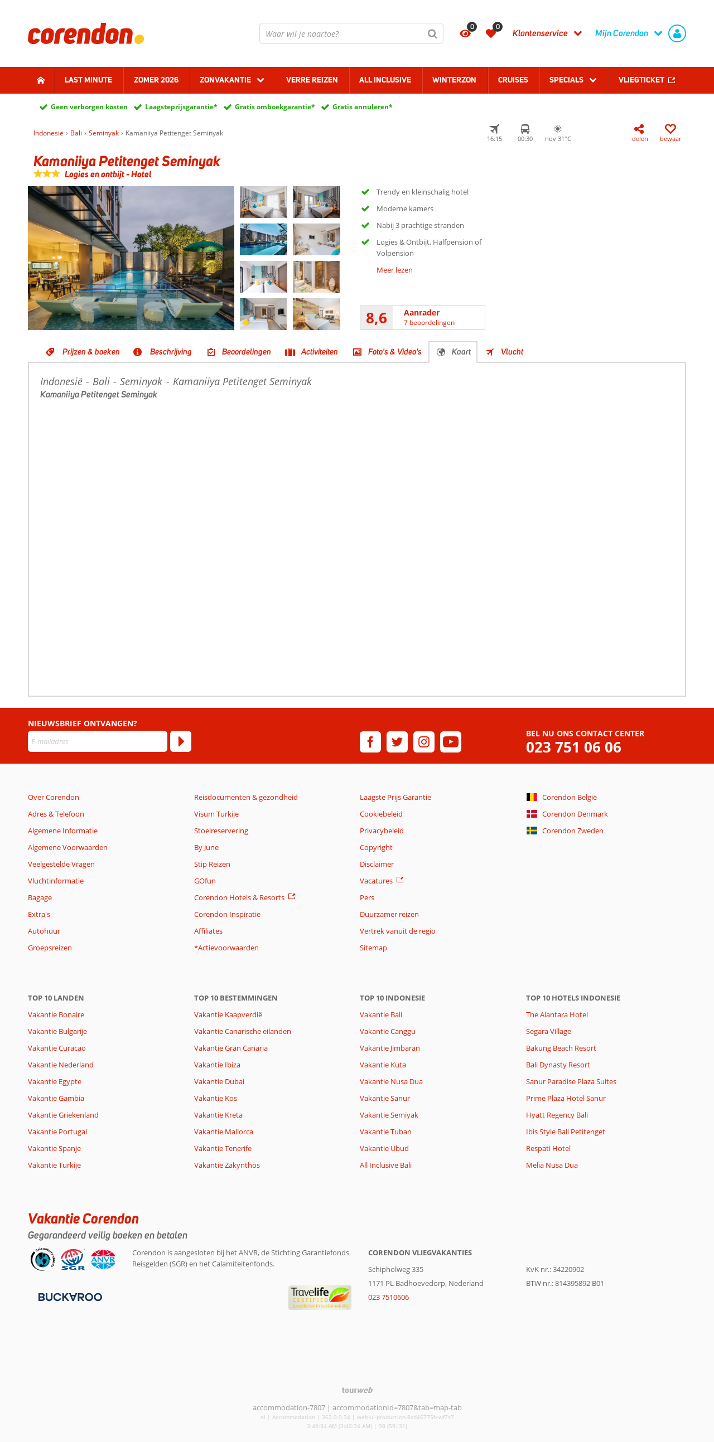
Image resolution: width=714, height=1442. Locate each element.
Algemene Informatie (63, 831)
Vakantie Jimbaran (390, 1048)
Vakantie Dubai (219, 1081)
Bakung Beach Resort (561, 1048)
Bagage (40, 897)
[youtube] (450, 742)
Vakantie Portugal (57, 1132)
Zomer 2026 (156, 80)
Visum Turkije (216, 814)
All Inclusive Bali (386, 1165)
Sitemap (373, 948)
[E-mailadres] (97, 741)
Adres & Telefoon (56, 814)
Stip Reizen (212, 864)
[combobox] (351, 33)
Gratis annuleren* (362, 106)
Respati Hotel (548, 1148)
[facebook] (370, 742)
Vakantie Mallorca (223, 1132)
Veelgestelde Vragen (61, 864)
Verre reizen (312, 80)
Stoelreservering (221, 831)
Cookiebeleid (381, 814)
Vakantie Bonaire (56, 1014)
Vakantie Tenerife (223, 1148)
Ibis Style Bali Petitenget (565, 1132)
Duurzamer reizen (389, 914)
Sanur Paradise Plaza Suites (571, 1081)
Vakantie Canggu (388, 1031)
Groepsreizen (50, 948)
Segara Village (548, 1031)
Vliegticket (641, 80)
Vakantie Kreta (218, 1115)
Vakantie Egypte (54, 1081)
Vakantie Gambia (56, 1098)
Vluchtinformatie (56, 881)
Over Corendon (53, 797)
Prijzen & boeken (91, 352)
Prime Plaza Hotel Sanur (566, 1098)
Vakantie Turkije (54, 1165)
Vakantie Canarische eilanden (242, 1031)
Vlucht (512, 352)
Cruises (513, 80)
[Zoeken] (432, 33)
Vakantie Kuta (383, 1065)
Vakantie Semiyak (389, 1115)
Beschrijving (171, 352)
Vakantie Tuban (386, 1132)
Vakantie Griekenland (63, 1115)
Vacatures (376, 881)
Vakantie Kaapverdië (228, 1014)
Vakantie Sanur (385, 1098)
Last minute (88, 80)
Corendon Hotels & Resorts (239, 897)
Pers (367, 897)
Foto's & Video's (395, 352)
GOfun (205, 881)
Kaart (461, 352)
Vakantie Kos (215, 1098)
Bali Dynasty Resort (558, 1065)
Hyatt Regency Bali (557, 1115)
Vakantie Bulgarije (57, 1031)
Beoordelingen (246, 352)
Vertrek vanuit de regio (398, 931)
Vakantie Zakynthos (227, 1165)
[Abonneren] (180, 741)
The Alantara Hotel (557, 1014)
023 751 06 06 (573, 747)
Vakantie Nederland (61, 1065)
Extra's (39, 914)
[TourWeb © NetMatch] (357, 1390)
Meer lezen (395, 270)
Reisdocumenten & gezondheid (246, 797)
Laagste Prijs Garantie (395, 797)
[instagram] (424, 742)
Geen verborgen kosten (89, 106)
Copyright (376, 847)
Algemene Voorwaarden (68, 847)
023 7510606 (388, 1297)
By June (206, 847)
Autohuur (44, 931)
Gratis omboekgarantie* (275, 106)
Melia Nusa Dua (552, 1165)
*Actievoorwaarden (226, 948)
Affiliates (208, 931)
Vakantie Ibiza (217, 1065)
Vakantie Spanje (54, 1148)
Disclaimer (377, 864)
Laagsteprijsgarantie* (181, 106)
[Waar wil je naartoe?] (351, 33)
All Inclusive (385, 80)
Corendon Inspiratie (227, 914)
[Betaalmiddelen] (69, 1297)
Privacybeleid (382, 831)
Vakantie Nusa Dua (391, 1081)
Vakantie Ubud (384, 1148)
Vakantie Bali (381, 1014)
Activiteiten (319, 352)
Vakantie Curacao (57, 1048)
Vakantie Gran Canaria (231, 1048)
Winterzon (454, 80)
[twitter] (397, 742)
